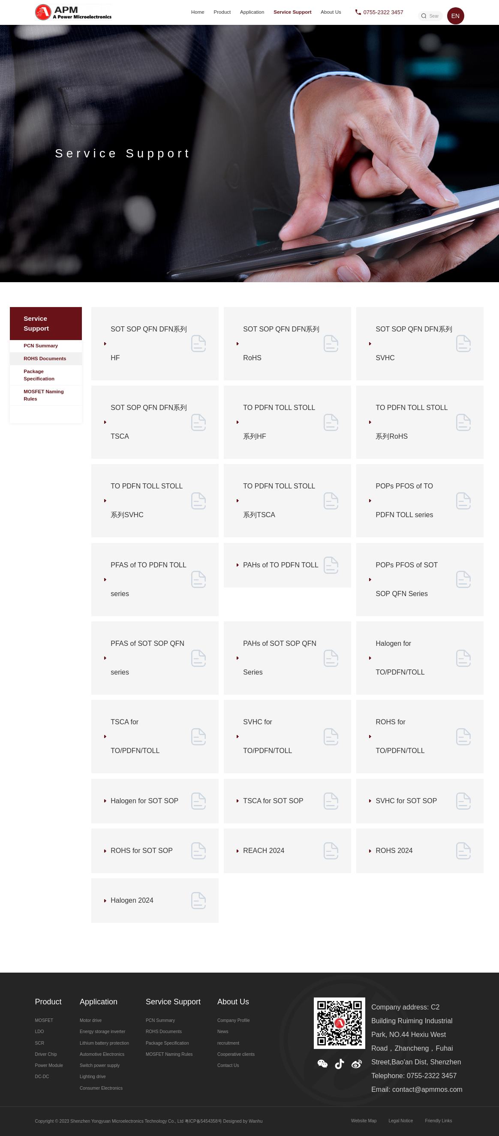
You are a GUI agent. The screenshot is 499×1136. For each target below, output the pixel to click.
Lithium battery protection (104, 1043)
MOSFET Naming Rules (43, 395)
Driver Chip (46, 1054)
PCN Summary (41, 345)
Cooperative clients (236, 1054)
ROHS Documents (45, 358)
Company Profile (233, 1020)
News (222, 1031)
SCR (39, 1043)
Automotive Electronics (102, 1054)
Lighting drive (93, 1076)
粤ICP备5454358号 (203, 1121)
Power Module (49, 1065)
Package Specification (39, 375)
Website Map (364, 1120)
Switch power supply (100, 1065)
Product (222, 12)
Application (252, 12)
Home (197, 12)
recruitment (228, 1043)
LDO (39, 1031)
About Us (331, 12)
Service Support (292, 12)
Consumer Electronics (101, 1088)
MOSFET (44, 1020)
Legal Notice (400, 1120)
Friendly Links (438, 1120)
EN (455, 15)
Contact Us (228, 1065)
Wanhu (255, 1121)
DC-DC (42, 1076)
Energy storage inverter (102, 1031)
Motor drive (91, 1020)
